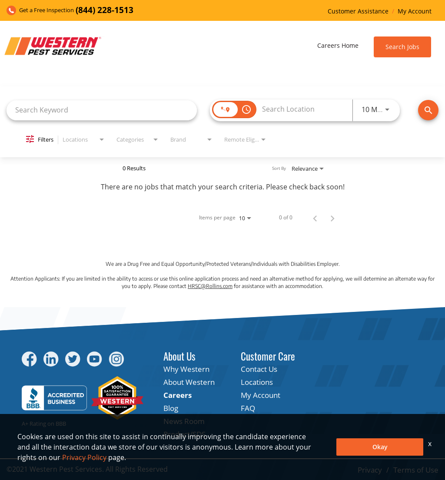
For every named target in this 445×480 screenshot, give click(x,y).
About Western (189, 382)
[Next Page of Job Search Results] (332, 217)
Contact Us (259, 369)
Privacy (370, 470)
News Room (184, 421)
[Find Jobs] (428, 110)
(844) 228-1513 (104, 10)
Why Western (186, 369)
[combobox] (101, 110)
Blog (170, 408)
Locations (257, 382)
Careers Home (338, 45)
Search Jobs (402, 47)
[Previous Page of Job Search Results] (315, 217)
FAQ (248, 408)
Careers (177, 395)
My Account (415, 11)
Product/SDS (184, 434)
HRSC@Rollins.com (210, 286)
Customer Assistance (358, 11)
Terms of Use (415, 470)
